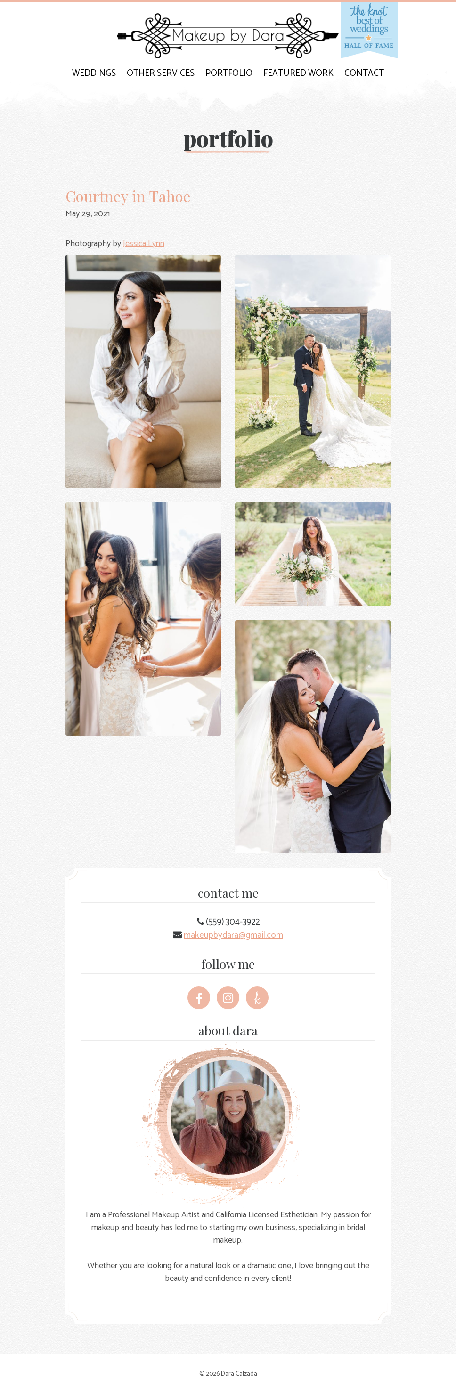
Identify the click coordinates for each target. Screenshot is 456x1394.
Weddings (94, 73)
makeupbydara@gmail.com (233, 935)
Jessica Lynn (143, 244)
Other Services (161, 73)
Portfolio (228, 73)
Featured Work (298, 73)
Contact (364, 73)
